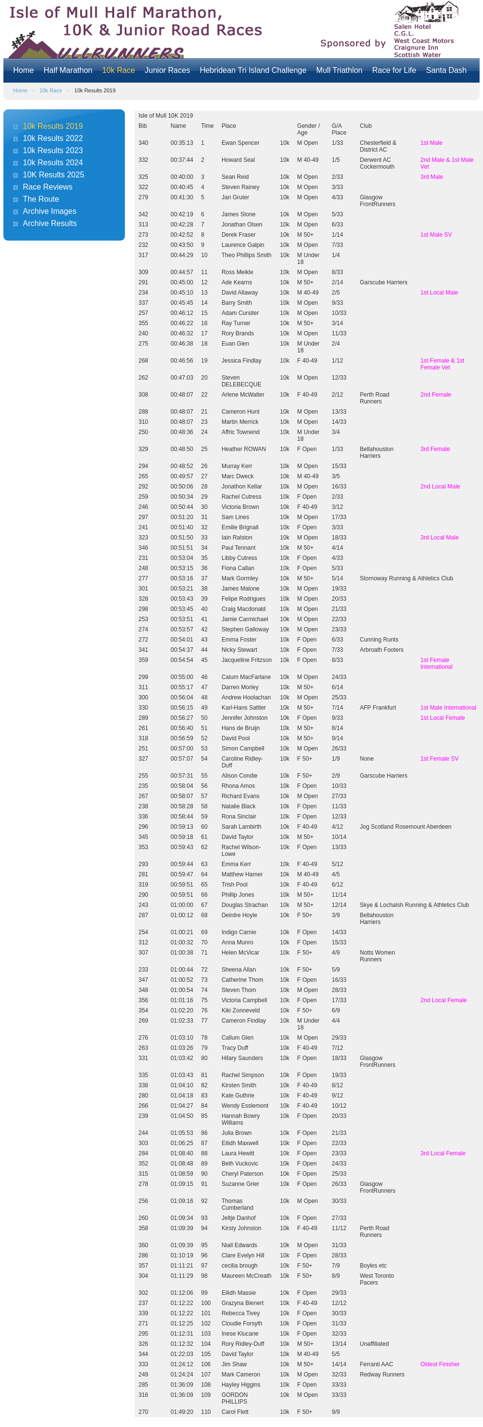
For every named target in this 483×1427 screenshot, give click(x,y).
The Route (41, 199)
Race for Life (394, 70)
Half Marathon (68, 70)
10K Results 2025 (53, 175)
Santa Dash (446, 70)
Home (23, 70)
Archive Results (50, 223)
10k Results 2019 (53, 126)
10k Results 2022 (53, 138)
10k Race (118, 70)
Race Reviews (47, 187)
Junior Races (167, 70)
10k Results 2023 (53, 150)
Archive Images (49, 211)
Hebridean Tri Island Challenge (253, 70)
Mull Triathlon (339, 70)
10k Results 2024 (53, 162)
